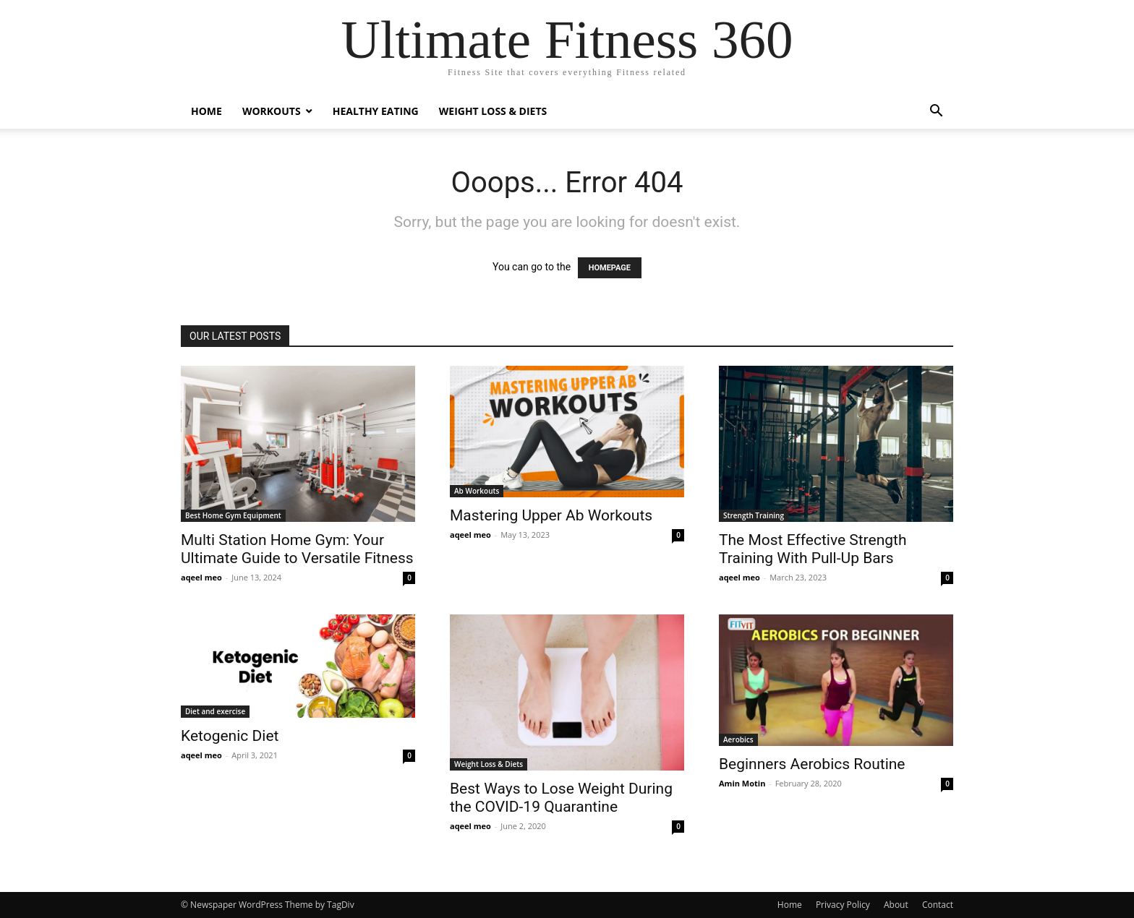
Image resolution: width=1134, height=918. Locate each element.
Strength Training (753, 515)
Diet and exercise (215, 711)
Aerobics (738, 739)
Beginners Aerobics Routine (812, 764)
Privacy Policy (843, 904)
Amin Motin (742, 783)
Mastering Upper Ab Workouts (551, 515)
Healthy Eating (376, 111)
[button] (935, 112)
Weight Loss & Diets (493, 111)
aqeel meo (201, 577)
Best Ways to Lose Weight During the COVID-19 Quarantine (561, 797)
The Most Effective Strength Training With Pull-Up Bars (813, 549)
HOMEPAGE (610, 268)
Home (206, 111)
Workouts (271, 111)
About (896, 904)
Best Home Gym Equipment (233, 515)
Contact (937, 904)
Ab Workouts (476, 491)
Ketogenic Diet (229, 736)
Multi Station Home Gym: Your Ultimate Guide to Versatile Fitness (297, 549)
